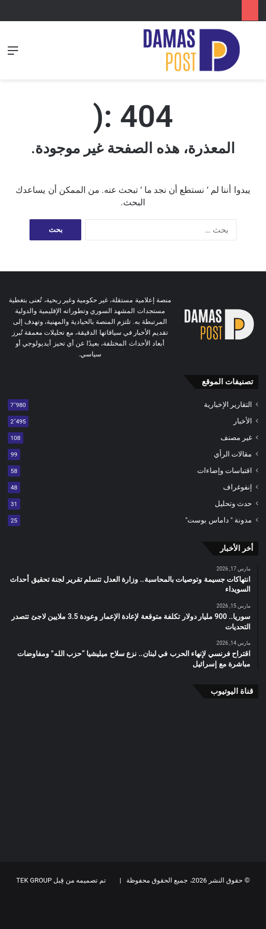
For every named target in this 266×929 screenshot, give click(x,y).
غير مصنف (236, 437)
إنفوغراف (237, 487)
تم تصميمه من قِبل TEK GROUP (61, 880)
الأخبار (242, 421)
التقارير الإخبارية (228, 404)
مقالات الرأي (233, 454)
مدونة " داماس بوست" (218, 520)
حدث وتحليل (233, 503)
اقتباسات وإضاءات (224, 470)
